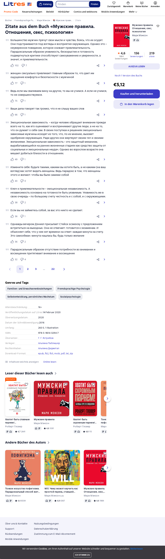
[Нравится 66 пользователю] (13, 115)
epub (41, 353)
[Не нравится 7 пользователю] (24, 65)
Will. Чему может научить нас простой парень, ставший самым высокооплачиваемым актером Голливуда (61, 490)
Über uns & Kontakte (16, 523)
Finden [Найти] (94, 4)
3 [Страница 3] (36, 269)
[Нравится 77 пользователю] (13, 83)
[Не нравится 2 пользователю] (23, 202)
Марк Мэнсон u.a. (54, 495)
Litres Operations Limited (82, 551)
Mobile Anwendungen (113, 11)
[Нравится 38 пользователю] (13, 202)
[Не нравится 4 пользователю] (23, 259)
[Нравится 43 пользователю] (13, 181)
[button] (98, 65)
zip (71, 353)
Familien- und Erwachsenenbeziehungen (29, 288)
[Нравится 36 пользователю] (13, 216)
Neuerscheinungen (32, 11)
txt (67, 353)
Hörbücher (63, 11)
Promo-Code (11, 11)
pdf (63, 353)
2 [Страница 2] (28, 269)
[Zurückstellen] (26, 384)
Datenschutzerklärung (46, 528)
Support (9, 528)
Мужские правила (44, 419)
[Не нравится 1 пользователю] (23, 83)
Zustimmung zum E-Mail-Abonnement (54, 533)
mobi (57, 353)
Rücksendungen (13, 533)
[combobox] (72, 4)
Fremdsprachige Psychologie (74, 288)
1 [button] (20, 269)
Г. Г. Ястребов (46, 338)
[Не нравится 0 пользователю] (23, 181)
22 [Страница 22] (53, 269)
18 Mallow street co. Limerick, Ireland (82, 553)
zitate (152, 56)
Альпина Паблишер (49, 343)
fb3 (51, 353)
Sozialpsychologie (70, 296)
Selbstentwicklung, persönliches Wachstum (30, 296)
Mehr (132, 11)
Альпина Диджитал (48, 348)
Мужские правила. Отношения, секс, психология (94, 490)
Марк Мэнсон (139, 35)
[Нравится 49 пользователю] (13, 159)
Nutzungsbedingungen (46, 523)
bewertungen (136, 56)
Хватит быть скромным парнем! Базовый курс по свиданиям (84, 421)
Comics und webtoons (85, 11)
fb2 (47, 353)
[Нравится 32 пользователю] (13, 259)
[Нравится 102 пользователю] (14, 65)
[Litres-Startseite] (18, 4)
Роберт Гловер (13, 426)
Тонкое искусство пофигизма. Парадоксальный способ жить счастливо (22, 490)
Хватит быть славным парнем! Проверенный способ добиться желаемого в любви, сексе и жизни (17, 421)
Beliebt (50, 11)
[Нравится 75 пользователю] (13, 101)
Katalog (45, 4)
